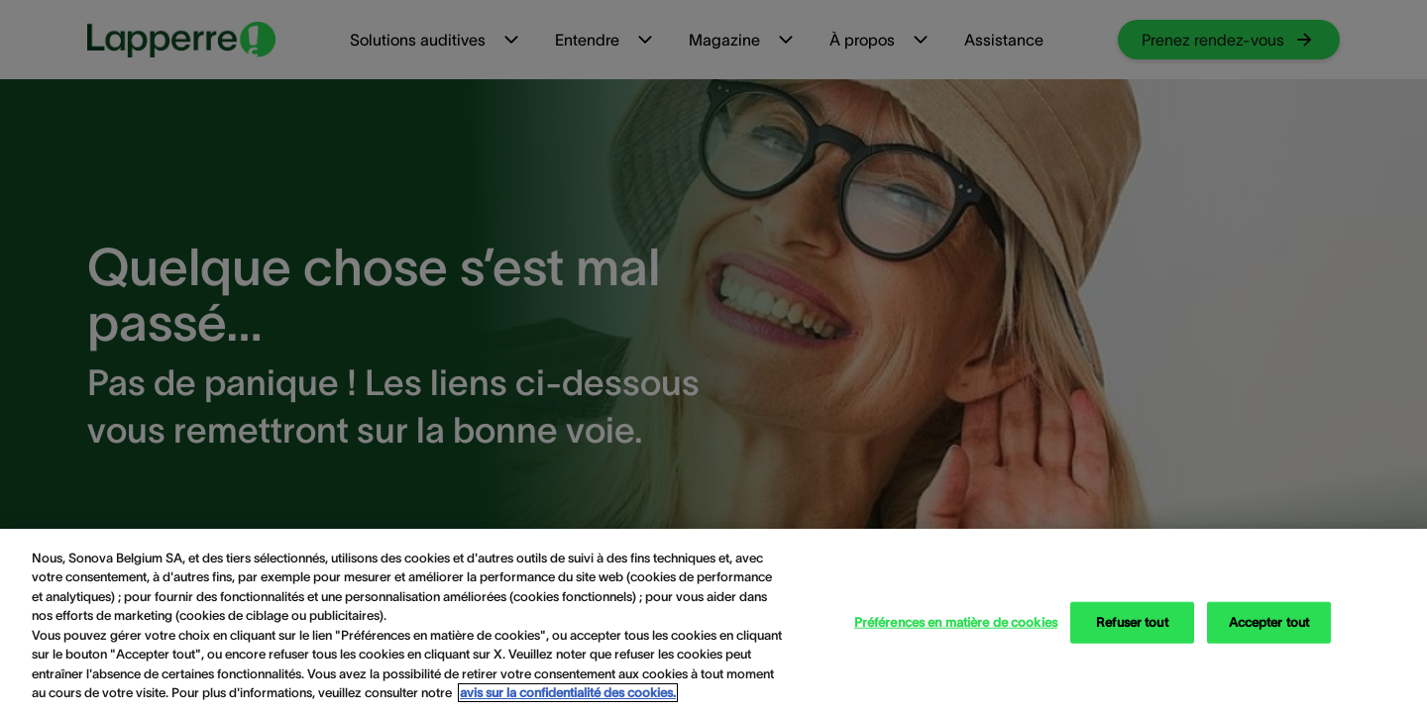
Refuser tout (1132, 622)
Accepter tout (1269, 622)
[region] (713, 621)
